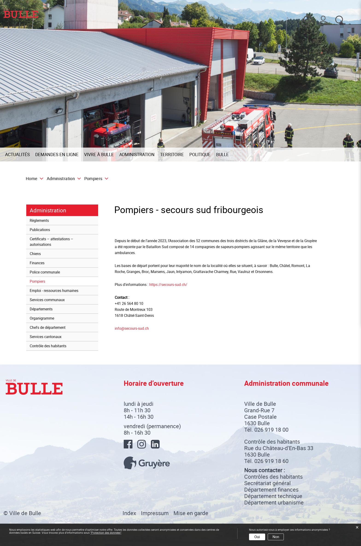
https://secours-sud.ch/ (170, 284)
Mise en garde (190, 513)
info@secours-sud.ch (132, 328)
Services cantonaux (46, 336)
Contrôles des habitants (273, 476)
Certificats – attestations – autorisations (51, 241)
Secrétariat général (267, 483)
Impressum (155, 513)
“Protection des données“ (105, 532)
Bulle (222, 154)
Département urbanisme (274, 502)
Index (129, 513)
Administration (137, 154)
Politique (200, 154)
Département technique (273, 496)
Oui (257, 536)
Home (31, 178)
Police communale (45, 272)
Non (276, 536)
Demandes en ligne (57, 154)
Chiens (35, 253)
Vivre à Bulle (99, 154)
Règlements (39, 220)
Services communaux (47, 299)
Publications (40, 229)
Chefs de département (47, 327)
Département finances (271, 489)
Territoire (172, 154)
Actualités (17, 154)
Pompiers (48, 281)
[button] (62, 178)
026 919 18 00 (271, 429)
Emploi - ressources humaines (54, 290)
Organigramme (42, 318)
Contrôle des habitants (48, 345)
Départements (41, 309)
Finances (37, 262)
